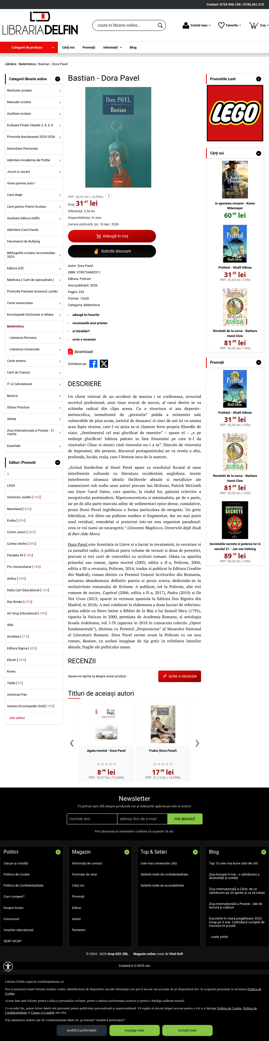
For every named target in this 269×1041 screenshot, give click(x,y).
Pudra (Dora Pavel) (163, 781)
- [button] (57, 109)
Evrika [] (16, 551)
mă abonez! (184, 849)
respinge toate (134, 1030)
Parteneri (78, 961)
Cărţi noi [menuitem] (68, 47)
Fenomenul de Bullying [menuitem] (23, 272)
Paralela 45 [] (20, 586)
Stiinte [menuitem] (11, 449)
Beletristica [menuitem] (15, 357)
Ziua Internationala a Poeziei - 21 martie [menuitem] (31, 463)
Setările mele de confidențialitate (164, 905)
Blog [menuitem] (133, 47)
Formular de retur (84, 905)
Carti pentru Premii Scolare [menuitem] (26, 237)
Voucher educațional (18, 961)
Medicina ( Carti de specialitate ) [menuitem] (30, 310)
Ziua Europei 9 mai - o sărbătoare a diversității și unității (234, 906)
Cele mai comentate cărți (159, 894)
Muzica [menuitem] (12, 426)
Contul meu (197, 25)
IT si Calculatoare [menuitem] (19, 415)
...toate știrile (218, 967)
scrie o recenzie (84, 370)
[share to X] (104, 395)
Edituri (76, 938)
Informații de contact (87, 894)
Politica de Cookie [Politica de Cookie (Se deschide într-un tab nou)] (229, 1008)
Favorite (229, 25)
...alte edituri (16, 749)
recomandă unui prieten (89, 354)
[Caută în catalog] (160, 25)
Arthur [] (16, 609)
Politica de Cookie (17, 905)
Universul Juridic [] (24, 528)
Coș (259, 25)
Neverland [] (19, 540)
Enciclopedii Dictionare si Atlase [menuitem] (30, 345)
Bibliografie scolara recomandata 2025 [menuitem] (31, 285)
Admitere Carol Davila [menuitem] (23, 260)
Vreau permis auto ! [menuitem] (21, 214)
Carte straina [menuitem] (16, 391)
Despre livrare (13, 938)
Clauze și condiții (16, 894)
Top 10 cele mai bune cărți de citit (233, 894)
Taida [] (15, 714)
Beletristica (92, 336)
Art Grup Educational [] (27, 644)
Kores (11, 702)
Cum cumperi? (14, 927)
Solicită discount (112, 282)
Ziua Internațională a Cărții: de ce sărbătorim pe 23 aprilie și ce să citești (237, 921)
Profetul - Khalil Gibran (235, 298)
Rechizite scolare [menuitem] (19, 121)
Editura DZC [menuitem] (15, 299)
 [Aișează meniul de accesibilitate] (8, 966)
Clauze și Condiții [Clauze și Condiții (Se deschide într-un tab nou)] (43, 1012)
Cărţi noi (78, 916)
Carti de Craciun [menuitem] (18, 403)
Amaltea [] (18, 667)
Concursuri (11, 949)
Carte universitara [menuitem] (20, 334)
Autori (76, 949)
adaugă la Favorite (85, 346)
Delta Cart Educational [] (28, 621)
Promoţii (78, 927)
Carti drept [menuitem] (14, 226)
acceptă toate (187, 1030)
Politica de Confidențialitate (24, 916)
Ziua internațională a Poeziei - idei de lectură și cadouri (235, 936)
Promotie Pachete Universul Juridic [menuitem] (32, 322)
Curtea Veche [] (21, 574)
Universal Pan (17, 725)
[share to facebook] (93, 395)
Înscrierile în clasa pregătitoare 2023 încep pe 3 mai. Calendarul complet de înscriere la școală (237, 953)
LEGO (11, 516)
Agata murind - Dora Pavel (106, 781)
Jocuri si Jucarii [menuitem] (18, 202)
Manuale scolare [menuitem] (19, 133)
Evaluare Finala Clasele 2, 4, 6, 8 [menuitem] (30, 156)
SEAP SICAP (12, 972)
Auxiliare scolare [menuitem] (19, 144)
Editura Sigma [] (22, 679)
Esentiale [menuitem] (13, 476)
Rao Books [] (19, 632)
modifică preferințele (82, 1030)
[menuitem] (29, 47)
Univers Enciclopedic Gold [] (30, 737)
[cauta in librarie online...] (123, 25)
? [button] (108, 227)
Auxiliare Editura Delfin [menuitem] (23, 249)
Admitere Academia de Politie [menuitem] (28, 191)
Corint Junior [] (21, 563)
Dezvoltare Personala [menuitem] (22, 179)
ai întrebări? (81, 362)
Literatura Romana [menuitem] (23, 368)
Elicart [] (16, 690)
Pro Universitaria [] (24, 598)
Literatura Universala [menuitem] (25, 380)
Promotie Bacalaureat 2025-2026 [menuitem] (31, 168)
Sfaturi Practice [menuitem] (18, 438)
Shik (10, 656)
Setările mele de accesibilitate (162, 916)
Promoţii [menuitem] (89, 47)
